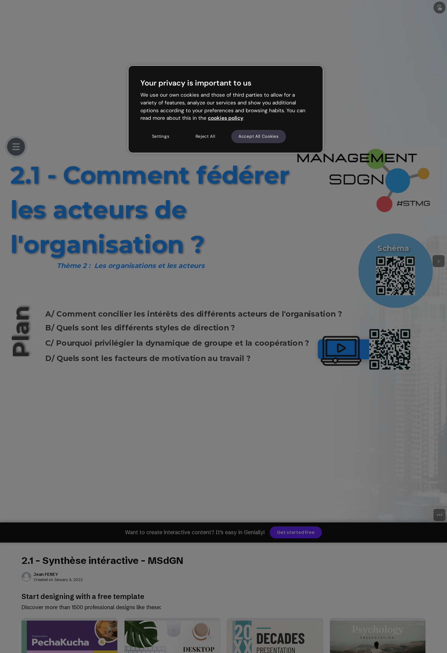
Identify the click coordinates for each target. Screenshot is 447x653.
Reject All (205, 136)
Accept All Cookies (258, 136)
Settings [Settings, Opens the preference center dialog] (161, 136)
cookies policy (225, 118)
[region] (225, 109)
